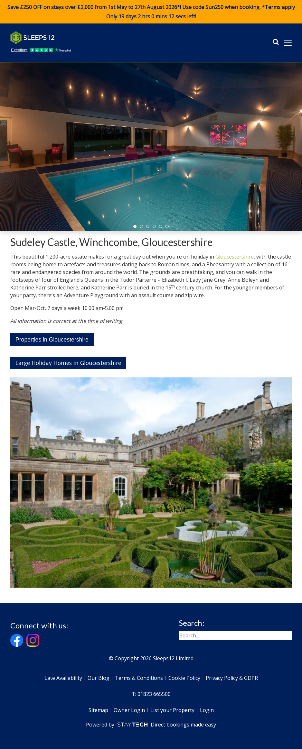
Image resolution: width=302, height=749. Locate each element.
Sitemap (98, 710)
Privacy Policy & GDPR (232, 677)
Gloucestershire (234, 256)
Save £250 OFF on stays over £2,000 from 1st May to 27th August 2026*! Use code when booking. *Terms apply (151, 12)
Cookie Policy (184, 677)
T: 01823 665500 (151, 694)
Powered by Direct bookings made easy (151, 724)
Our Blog (98, 677)
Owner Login (129, 710)
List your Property (172, 710)
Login (207, 710)
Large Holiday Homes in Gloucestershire (68, 363)
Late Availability (63, 677)
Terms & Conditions (139, 677)
